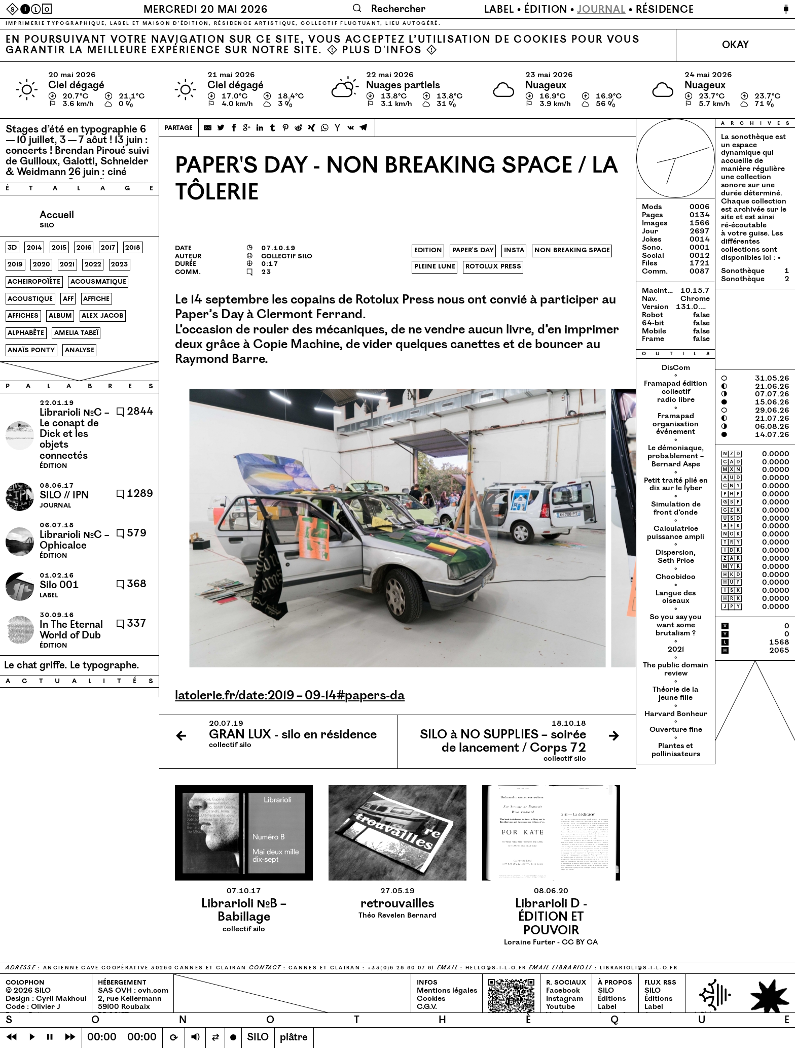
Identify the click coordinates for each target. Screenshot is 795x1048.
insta (514, 250)
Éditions (612, 999)
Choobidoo (676, 577)
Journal (601, 10)
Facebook (563, 991)
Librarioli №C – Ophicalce (74, 540)
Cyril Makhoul (61, 999)
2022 (93, 264)
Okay (735, 45)
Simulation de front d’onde (676, 508)
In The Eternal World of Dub (71, 630)
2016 (84, 248)
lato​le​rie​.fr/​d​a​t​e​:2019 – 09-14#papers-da (290, 695)
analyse (79, 350)
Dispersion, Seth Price (676, 557)
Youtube (560, 1007)
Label (499, 10)
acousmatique (98, 282)
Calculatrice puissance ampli (675, 533)
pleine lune (434, 266)
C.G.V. (427, 1007)
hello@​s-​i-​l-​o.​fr (496, 967)
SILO (606, 991)
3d (12, 248)
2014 (34, 248)
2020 (41, 264)
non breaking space (572, 250)
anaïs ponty (31, 350)
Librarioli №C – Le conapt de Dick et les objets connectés (74, 434)
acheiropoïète (34, 282)
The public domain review (675, 669)
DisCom (676, 368)
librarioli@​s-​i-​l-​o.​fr (639, 967)
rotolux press (493, 266)
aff (68, 299)
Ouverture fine (675, 730)
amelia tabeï (76, 333)
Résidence (665, 10)
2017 (108, 248)
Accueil (57, 215)
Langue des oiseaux (676, 597)
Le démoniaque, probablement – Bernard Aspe (675, 456)
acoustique (30, 299)
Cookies (431, 999)
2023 (119, 264)
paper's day (473, 250)
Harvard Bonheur (675, 714)
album (60, 316)
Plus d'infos (382, 50)
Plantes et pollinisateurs (676, 750)
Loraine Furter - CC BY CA (551, 917)
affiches (23, 316)
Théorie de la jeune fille (676, 694)
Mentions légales (447, 991)
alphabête (26, 333)
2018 (132, 248)
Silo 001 (59, 585)
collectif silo (243, 910)
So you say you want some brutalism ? (675, 625)
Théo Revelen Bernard (397, 903)
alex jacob (102, 316)
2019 (15, 264)
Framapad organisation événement (676, 424)
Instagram (564, 999)
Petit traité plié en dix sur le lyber (676, 485)
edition (428, 250)
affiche (96, 299)
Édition (546, 10)
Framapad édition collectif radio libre (675, 392)
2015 (59, 248)
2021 (67, 264)
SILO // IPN (64, 495)
